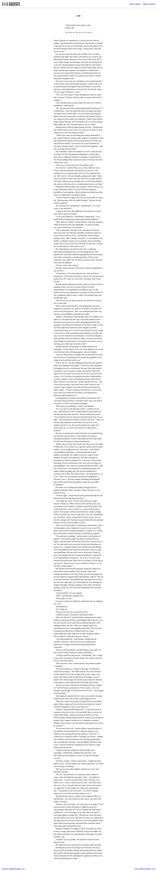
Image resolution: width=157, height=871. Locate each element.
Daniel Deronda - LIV (145, 869)
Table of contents (149, 4)
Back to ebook (135, 4)
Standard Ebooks (11, 4)
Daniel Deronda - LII (13, 869)
